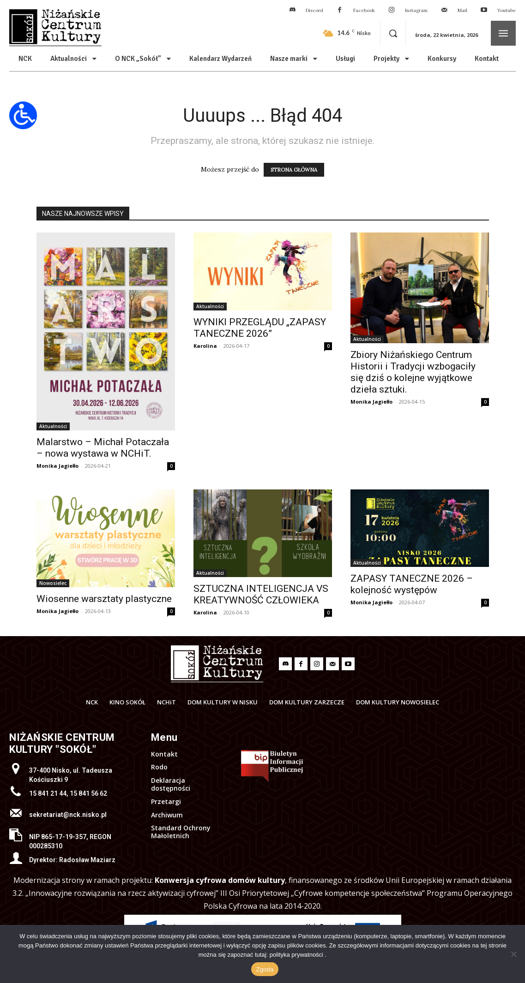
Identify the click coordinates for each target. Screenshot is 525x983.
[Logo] (217, 663)
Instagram (416, 10)
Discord (314, 10)
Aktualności (53, 426)
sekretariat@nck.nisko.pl (68, 814)
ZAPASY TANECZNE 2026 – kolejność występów (411, 584)
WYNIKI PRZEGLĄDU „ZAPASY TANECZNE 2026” (259, 327)
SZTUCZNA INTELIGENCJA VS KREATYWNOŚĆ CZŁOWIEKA (260, 594)
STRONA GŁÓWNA (294, 170)
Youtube (506, 10)
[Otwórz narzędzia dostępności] (23, 115)
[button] (392, 33)
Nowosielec (52, 583)
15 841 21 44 (47, 793)
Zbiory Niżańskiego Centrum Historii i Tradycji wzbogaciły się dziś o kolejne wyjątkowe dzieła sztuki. (413, 372)
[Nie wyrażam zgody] (513, 954)
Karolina (205, 345)
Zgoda (264, 969)
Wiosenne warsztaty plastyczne (104, 598)
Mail (462, 10)
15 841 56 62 (88, 793)
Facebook (364, 10)
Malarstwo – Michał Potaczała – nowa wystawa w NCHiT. (102, 447)
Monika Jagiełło (57, 465)
